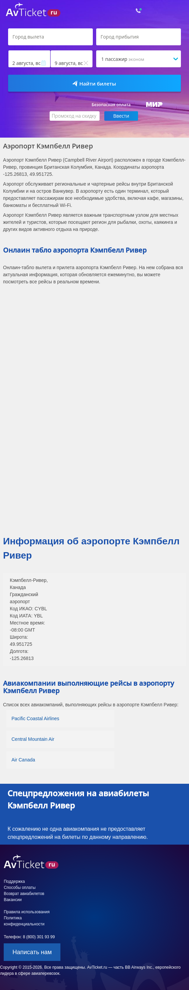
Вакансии (13, 899)
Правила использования (27, 912)
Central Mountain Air (32, 739)
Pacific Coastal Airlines (35, 718)
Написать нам (32, 952)
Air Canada (23, 759)
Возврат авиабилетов (24, 893)
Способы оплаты (19, 887)
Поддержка (14, 881)
